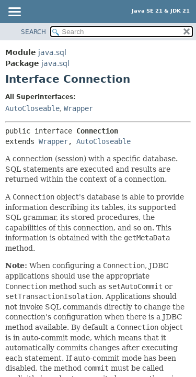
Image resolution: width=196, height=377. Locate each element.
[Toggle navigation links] (14, 12)
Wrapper (78, 108)
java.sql (52, 52)
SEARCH (33, 32)
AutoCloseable (32, 108)
